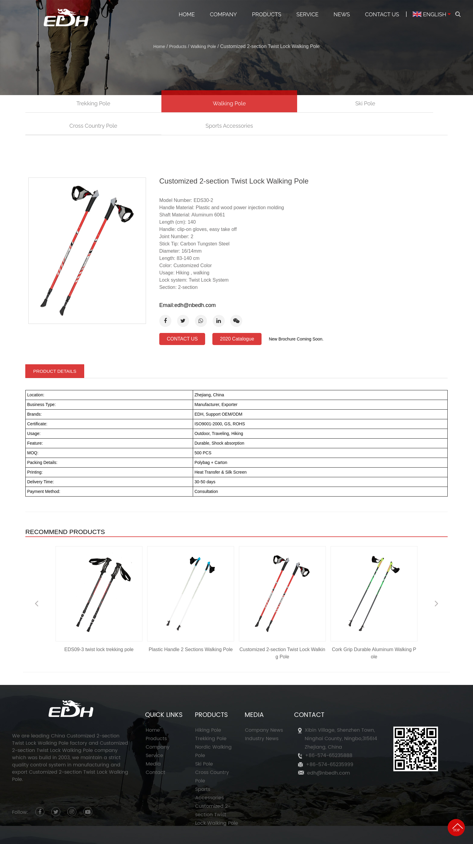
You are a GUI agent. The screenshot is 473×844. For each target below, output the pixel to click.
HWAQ (392, 834)
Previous (36, 581)
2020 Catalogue (237, 317)
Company (223, 14)
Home (187, 14)
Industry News (261, 717)
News (342, 14)
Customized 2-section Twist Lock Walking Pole (216, 792)
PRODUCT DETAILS (55, 348)
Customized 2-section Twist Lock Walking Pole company (70, 724)
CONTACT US (182, 317)
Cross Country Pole (321, 104)
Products (266, 14)
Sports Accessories (405, 104)
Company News (264, 708)
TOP (454, 798)
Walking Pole (205, 46)
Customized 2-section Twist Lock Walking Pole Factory (288, 834)
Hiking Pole (208, 708)
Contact (155, 750)
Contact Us (382, 14)
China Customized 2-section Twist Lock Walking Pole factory (65, 717)
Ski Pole (236, 104)
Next (436, 581)
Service (307, 14)
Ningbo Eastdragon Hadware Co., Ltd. (149, 834)
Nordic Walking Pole (213, 729)
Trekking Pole (67, 104)
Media (153, 742)
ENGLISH (429, 14)
